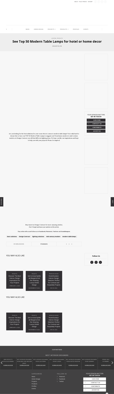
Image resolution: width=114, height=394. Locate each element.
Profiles (76, 29)
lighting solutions (38, 236)
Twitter (60, 381)
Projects (51, 29)
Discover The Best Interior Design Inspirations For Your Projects (15, 279)
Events (86, 29)
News (27, 29)
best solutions (12, 236)
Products (63, 29)
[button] (112, 362)
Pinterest (61, 376)
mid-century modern (53, 236)
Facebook (61, 379)
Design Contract (24, 236)
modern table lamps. (69, 236)
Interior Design (53, 273)
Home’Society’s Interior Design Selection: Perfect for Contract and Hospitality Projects (53, 280)
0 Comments (44, 244)
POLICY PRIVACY (83, 1)
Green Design (38, 29)
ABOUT (76, 1)
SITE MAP (90, 1)
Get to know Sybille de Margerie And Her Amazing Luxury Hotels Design (34, 280)
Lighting (53, 38)
